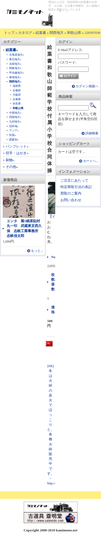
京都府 (17, 90)
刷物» (10, 160)
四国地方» (15, 117)
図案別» (14, 139)
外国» (12, 135)
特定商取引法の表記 (76, 187)
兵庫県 (17, 99)
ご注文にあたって (74, 180)
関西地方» (15, 81)
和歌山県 (74, 33)
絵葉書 (41, 33)
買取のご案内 (70, 193)
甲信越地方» (16, 72)
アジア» (14, 130)
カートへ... (90, 161)
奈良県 (17, 103)
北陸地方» (15, 63)
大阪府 (17, 94)
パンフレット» (17, 146)
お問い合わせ (70, 200)
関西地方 (57, 33)
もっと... (37, 251)
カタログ (25, 33)
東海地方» (15, 77)
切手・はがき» (17, 153)
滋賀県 (17, 85)
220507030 (92, 33)
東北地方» (15, 59)
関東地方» (15, 68)
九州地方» (15, 121)
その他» (12, 167)
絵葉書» (12, 50)
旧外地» (14, 126)
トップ (9, 33)
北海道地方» (16, 54)
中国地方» (15, 112)
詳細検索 (91, 133)
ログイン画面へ (87, 86)
